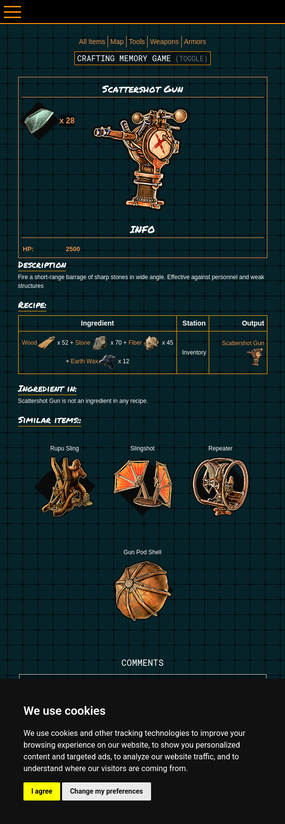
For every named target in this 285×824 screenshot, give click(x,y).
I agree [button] (41, 791)
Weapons (164, 42)
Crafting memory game (142, 58)
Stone (92, 342)
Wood (39, 342)
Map (117, 42)
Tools (137, 42)
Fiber (144, 342)
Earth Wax (94, 361)
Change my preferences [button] (106, 791)
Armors (195, 42)
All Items (92, 42)
